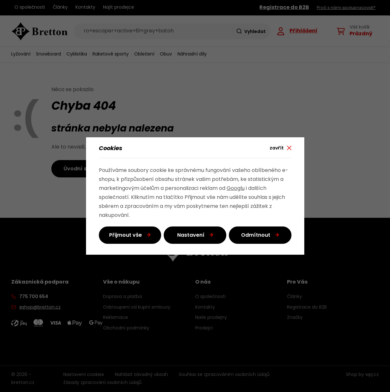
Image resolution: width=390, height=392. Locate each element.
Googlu (236, 188)
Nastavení (190, 235)
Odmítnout (255, 235)
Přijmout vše (125, 235)
